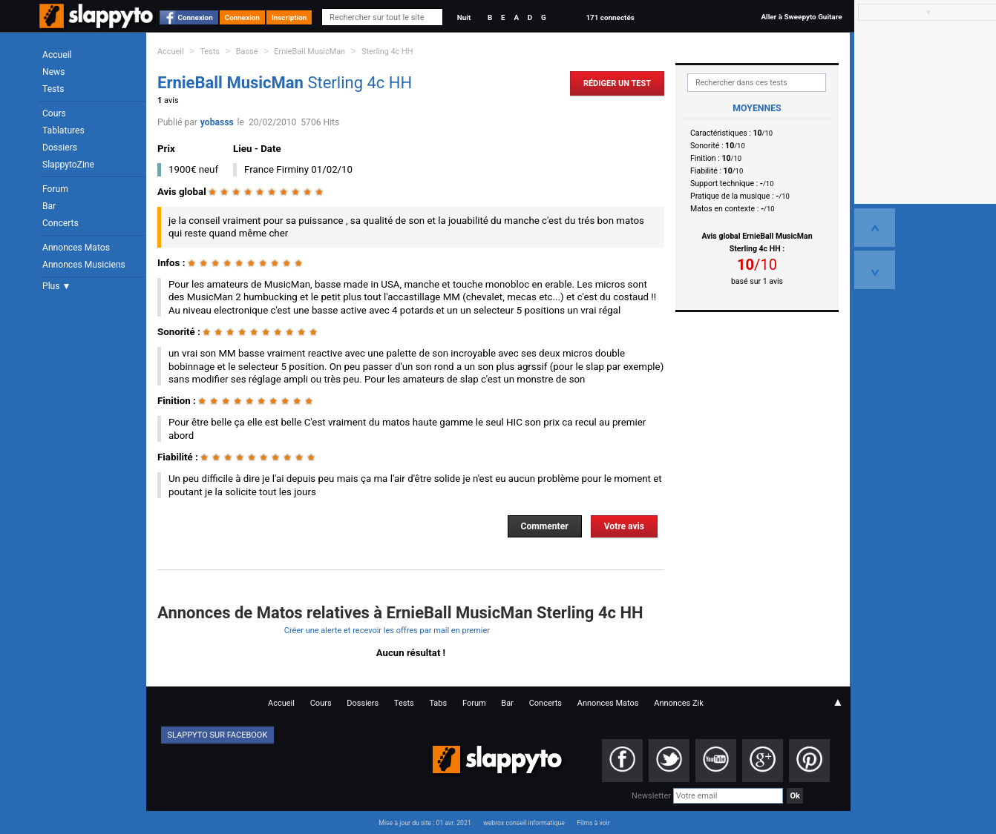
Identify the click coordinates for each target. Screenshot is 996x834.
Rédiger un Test (617, 83)
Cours (54, 113)
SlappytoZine (68, 164)
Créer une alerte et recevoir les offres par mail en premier (387, 630)
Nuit (464, 17)
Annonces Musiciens (83, 264)
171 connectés (610, 17)
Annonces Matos (76, 247)
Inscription (289, 17)
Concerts (60, 223)
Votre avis (624, 526)
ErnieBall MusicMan (309, 51)
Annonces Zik (679, 703)
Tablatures (63, 130)
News (53, 72)
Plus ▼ (56, 286)
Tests (53, 89)
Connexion (195, 17)
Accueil (57, 55)
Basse (247, 51)
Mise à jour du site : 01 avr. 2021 (425, 823)
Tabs (438, 703)
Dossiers (59, 147)
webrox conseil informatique (524, 823)
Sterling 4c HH (387, 51)
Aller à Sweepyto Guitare (801, 17)
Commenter (545, 526)
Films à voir (593, 823)
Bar (49, 206)
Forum (55, 189)
